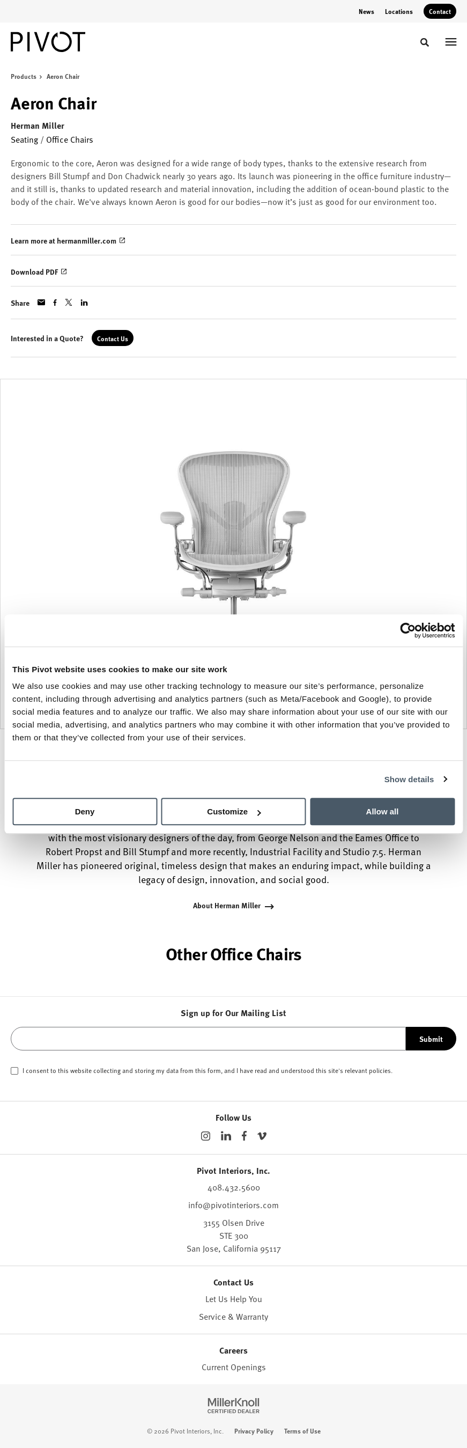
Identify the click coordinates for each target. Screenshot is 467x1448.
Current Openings (234, 1367)
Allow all (382, 811)
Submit (431, 1038)
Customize (234, 811)
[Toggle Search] (424, 42)
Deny (85, 811)
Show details (409, 779)
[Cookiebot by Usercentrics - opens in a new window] (408, 630)
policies (380, 1070)
